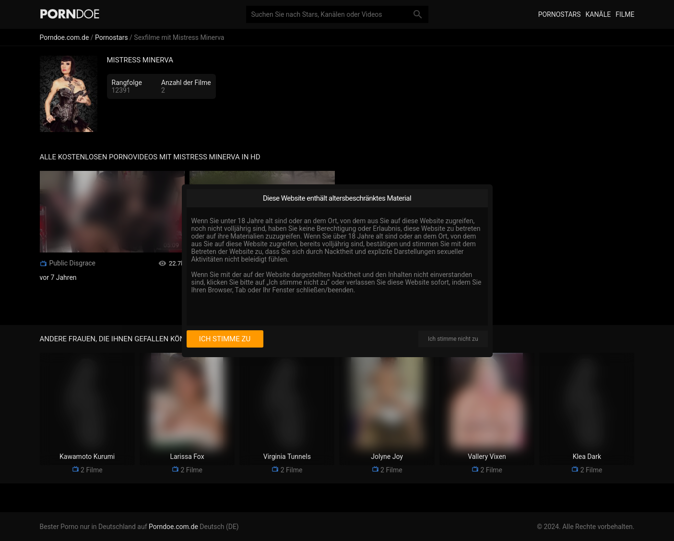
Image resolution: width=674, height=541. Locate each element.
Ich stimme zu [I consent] (224, 339)
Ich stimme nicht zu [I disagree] (453, 339)
